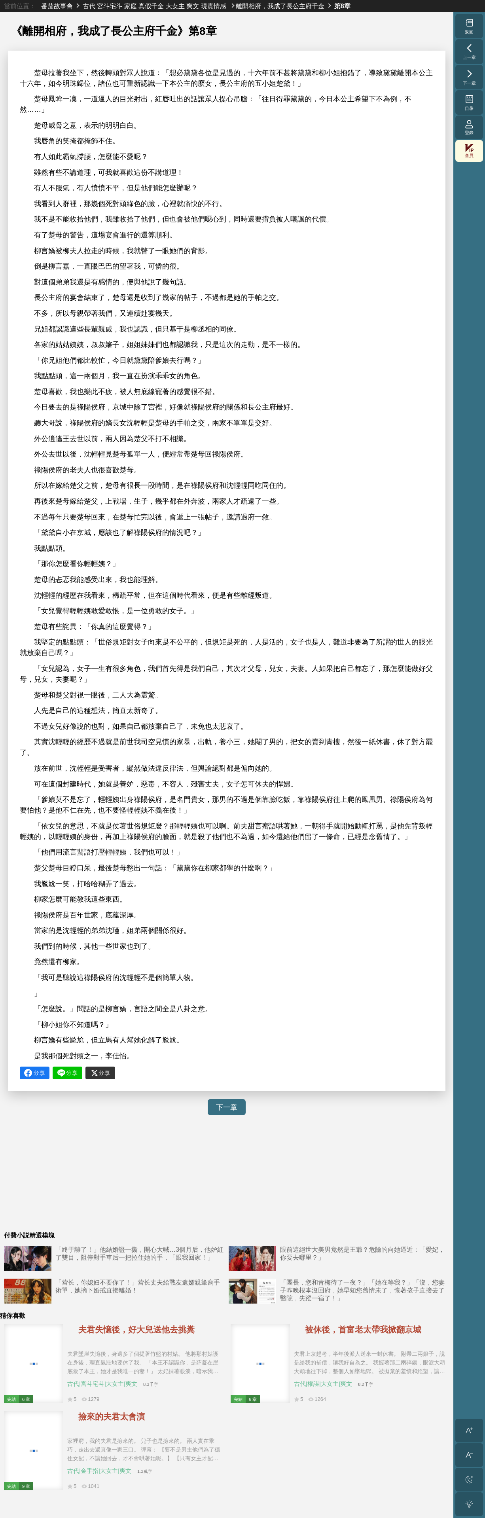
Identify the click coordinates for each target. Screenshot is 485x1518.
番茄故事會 (57, 5)
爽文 (192, 5)
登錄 (469, 127)
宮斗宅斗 (109, 5)
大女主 (175, 5)
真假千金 (151, 5)
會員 (469, 151)
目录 (469, 102)
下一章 (226, 1107)
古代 (89, 5)
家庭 (130, 5)
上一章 (469, 51)
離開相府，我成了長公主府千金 (280, 5)
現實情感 (213, 5)
